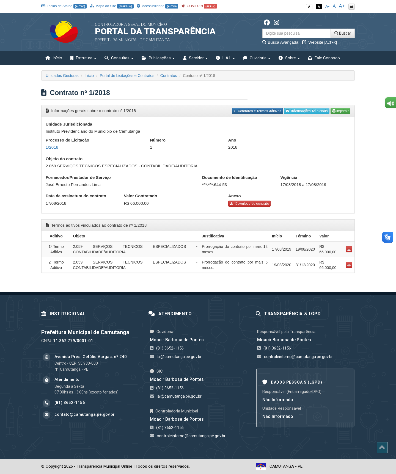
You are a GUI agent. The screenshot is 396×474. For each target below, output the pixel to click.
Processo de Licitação (67, 140)
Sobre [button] (289, 58)
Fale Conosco (324, 58)
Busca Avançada (280, 42)
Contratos (168, 75)
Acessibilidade (157, 6)
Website (319, 42)
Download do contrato (249, 204)
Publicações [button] (158, 58)
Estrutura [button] (83, 58)
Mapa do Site (112, 6)
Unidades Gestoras (62, 75)
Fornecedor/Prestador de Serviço (78, 177)
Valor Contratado (140, 195)
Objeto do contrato (64, 158)
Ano (232, 140)
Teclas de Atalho (64, 6)
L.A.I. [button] (225, 58)
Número (158, 140)
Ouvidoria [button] (256, 58)
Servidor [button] (195, 58)
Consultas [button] (119, 58)
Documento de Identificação (229, 177)
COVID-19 (199, 6)
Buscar (342, 33)
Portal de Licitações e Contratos (127, 75)
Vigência (288, 177)
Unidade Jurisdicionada (69, 124)
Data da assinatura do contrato (76, 195)
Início (53, 58)
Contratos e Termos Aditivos (257, 111)
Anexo (234, 195)
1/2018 (52, 147)
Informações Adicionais (307, 111)
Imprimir (340, 111)
